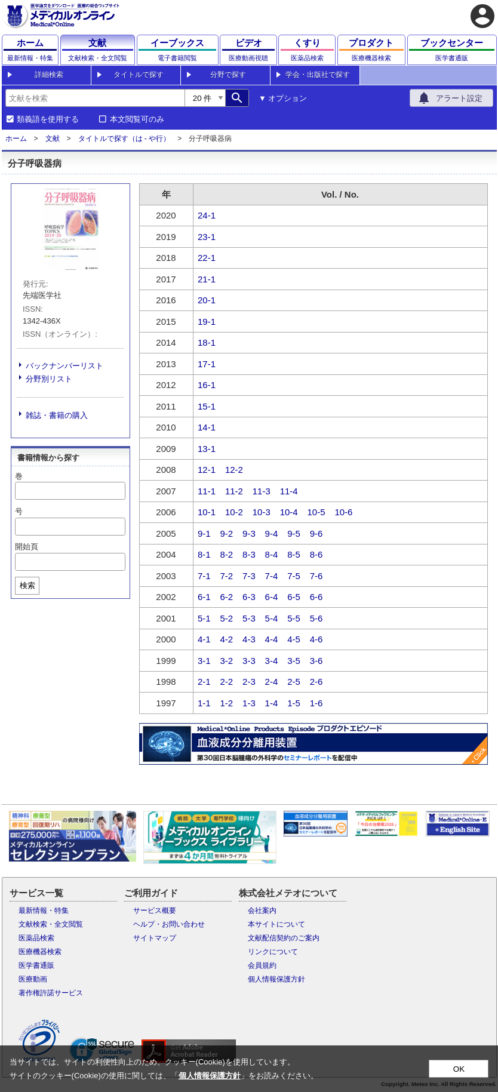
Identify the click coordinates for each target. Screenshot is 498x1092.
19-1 (207, 321)
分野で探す (228, 74)
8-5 (293, 554)
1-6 (316, 703)
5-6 (316, 618)
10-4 (289, 512)
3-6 (316, 661)
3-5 (293, 661)
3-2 (226, 661)
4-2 (226, 639)
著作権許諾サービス (51, 993)
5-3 (249, 618)
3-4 (271, 661)
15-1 (207, 406)
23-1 (207, 237)
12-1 (207, 470)
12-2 (234, 470)
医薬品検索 (36, 938)
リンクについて (273, 952)
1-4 (271, 703)
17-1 (207, 364)
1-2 (226, 703)
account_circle (482, 16)
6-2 (226, 597)
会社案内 (262, 910)
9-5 (293, 533)
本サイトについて (276, 924)
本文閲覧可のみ (137, 119)
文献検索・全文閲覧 (51, 924)
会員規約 (262, 965)
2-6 (316, 681)
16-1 (207, 385)
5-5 (293, 618)
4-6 (316, 639)
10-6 (343, 512)
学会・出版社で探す (317, 74)
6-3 (249, 597)
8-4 (271, 554)
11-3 (261, 491)
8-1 (204, 554)
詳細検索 (49, 74)
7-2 (226, 576)
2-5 (293, 681)
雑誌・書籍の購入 (57, 415)
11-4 (289, 491)
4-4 (271, 639)
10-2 (234, 512)
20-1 (207, 300)
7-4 (271, 576)
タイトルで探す (138, 74)
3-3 (249, 661)
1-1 (204, 703)
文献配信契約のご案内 (283, 938)
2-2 (226, 681)
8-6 (316, 554)
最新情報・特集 (44, 910)
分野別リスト (49, 378)
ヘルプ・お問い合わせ (169, 924)
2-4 (271, 681)
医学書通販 (36, 965)
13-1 (207, 449)
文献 (52, 138)
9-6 (316, 533)
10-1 (207, 512)
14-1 (207, 427)
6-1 (204, 597)
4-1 (204, 639)
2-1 (204, 681)
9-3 (249, 533)
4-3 (249, 639)
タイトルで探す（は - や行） (124, 138)
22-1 (207, 258)
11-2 (234, 491)
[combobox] (95, 98)
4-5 (293, 639)
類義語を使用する (48, 119)
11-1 (207, 491)
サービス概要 (154, 910)
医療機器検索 (40, 952)
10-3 (261, 512)
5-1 (204, 618)
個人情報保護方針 (276, 979)
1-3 (249, 703)
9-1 (204, 533)
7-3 (249, 576)
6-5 (293, 597)
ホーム (16, 138)
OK (459, 1069)
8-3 (249, 554)
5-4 (271, 618)
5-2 (226, 618)
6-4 (271, 597)
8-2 (226, 554)
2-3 (249, 681)
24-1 (207, 215)
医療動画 (33, 979)
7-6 (316, 576)
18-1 (207, 342)
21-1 (207, 279)
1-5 (293, 703)
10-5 (316, 512)
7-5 (293, 576)
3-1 (204, 661)
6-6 (316, 597)
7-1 (204, 576)
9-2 (226, 533)
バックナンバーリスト (64, 365)
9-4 (271, 533)
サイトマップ (154, 938)
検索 (27, 585)
